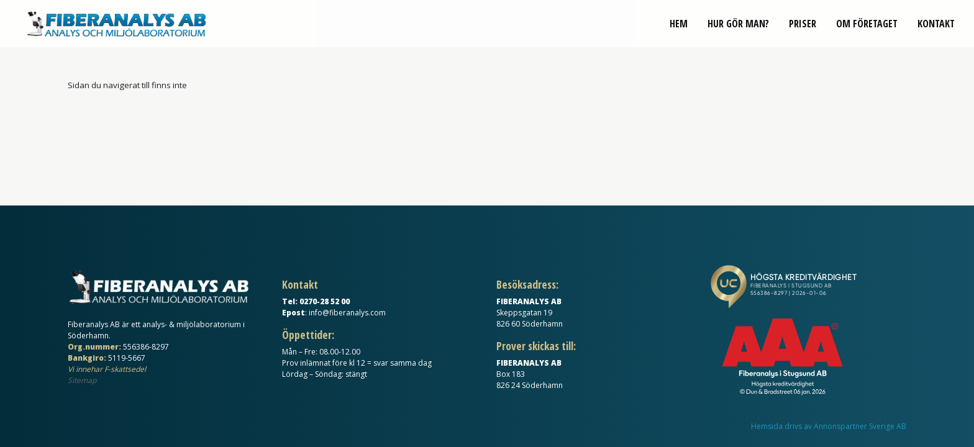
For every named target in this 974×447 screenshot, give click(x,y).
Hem (679, 30)
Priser (802, 30)
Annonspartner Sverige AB (860, 426)
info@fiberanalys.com (347, 312)
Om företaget (867, 30)
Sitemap (82, 380)
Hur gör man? (738, 30)
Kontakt (936, 30)
